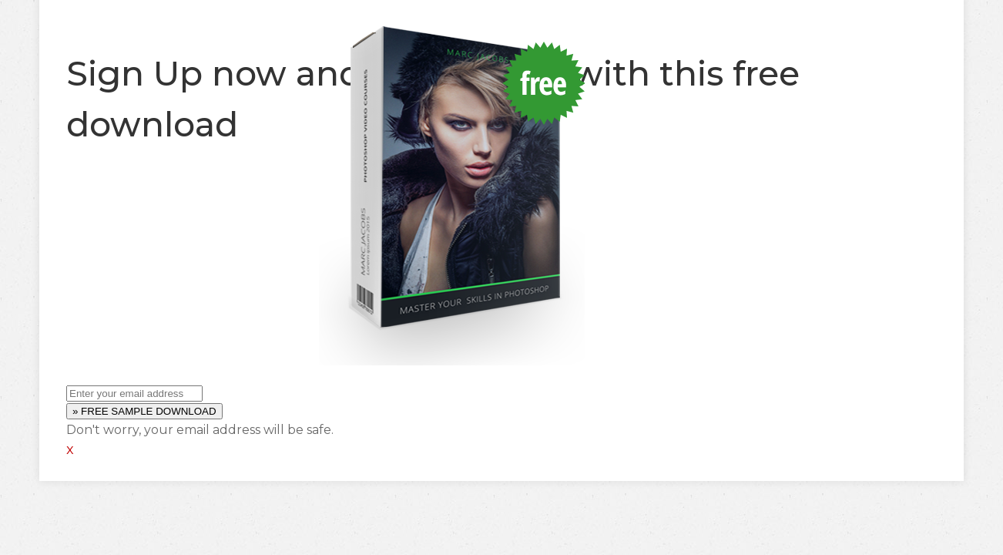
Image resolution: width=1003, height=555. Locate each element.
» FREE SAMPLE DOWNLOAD (144, 411)
